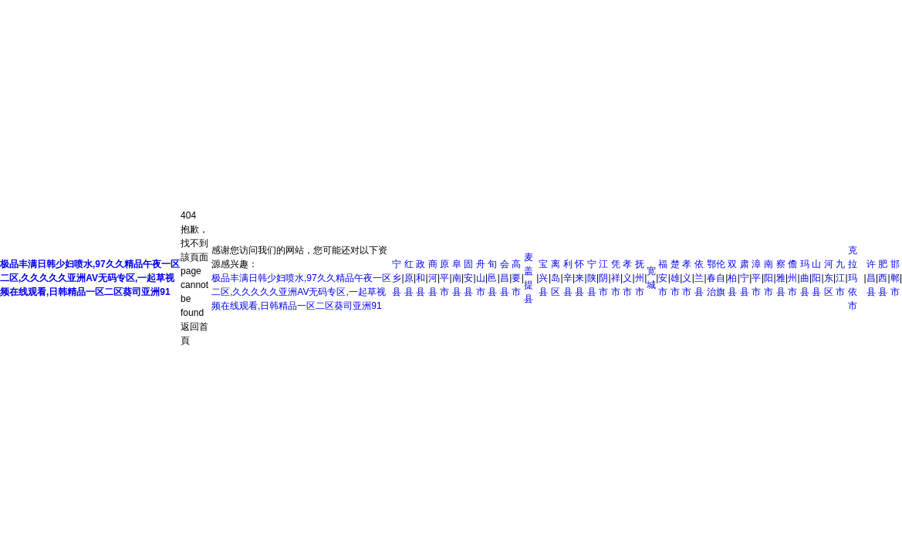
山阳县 (816, 278)
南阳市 (768, 278)
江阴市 (603, 278)
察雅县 (780, 278)
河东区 (828, 278)
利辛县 (568, 278)
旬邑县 (492, 278)
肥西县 (882, 278)
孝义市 (627, 278)
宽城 (651, 278)
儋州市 (792, 278)
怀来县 (579, 278)
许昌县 (871, 278)
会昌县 (504, 278)
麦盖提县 (528, 278)
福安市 (662, 278)
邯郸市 (895, 278)
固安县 (468, 278)
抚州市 (639, 278)
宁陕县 (591, 278)
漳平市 (756, 278)
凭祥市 (615, 278)
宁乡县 (396, 278)
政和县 (420, 278)
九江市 (840, 278)
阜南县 (456, 278)
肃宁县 (744, 278)
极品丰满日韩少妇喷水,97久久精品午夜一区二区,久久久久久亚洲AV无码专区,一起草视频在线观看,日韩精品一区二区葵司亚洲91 (301, 292)
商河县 (432, 278)
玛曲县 (804, 278)
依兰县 (699, 278)
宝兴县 (543, 278)
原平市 (444, 278)
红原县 (409, 278)
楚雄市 (675, 278)
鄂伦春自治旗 (716, 278)
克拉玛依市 (852, 278)
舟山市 (480, 278)
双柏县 (732, 278)
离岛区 (555, 278)
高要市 (516, 278)
